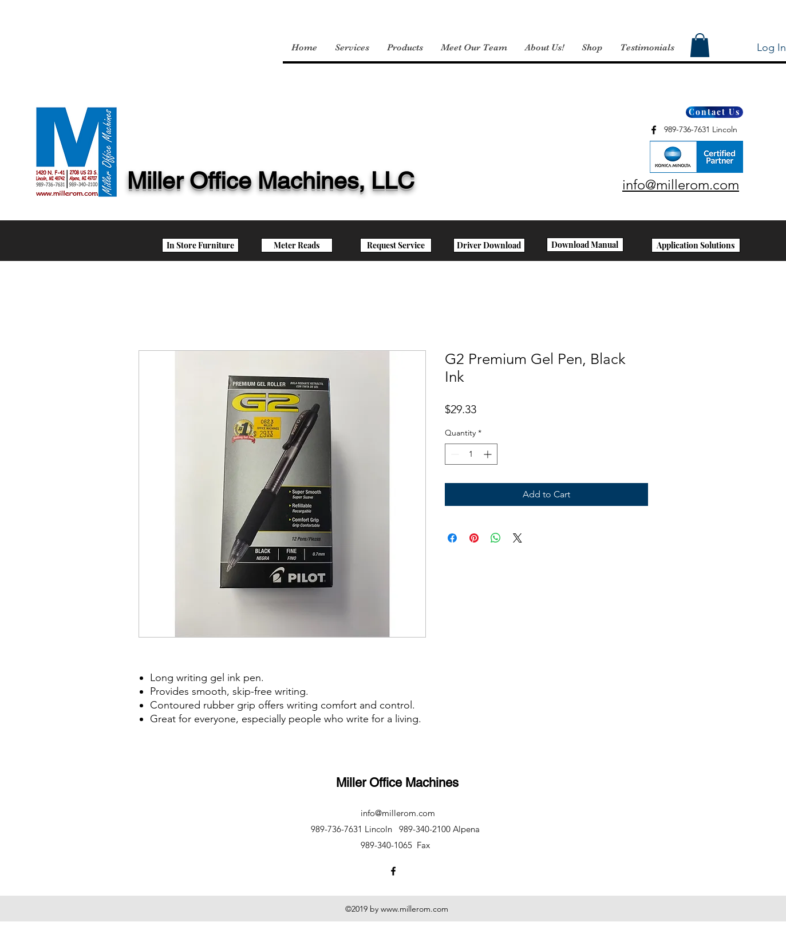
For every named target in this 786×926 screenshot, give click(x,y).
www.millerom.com (414, 909)
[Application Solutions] (695, 245)
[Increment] (488, 454)
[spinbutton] (471, 454)
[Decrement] (454, 454)
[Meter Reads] (297, 245)
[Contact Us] (714, 112)
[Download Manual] (585, 245)
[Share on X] (517, 538)
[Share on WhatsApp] (496, 538)
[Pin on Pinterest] (474, 538)
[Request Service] (396, 245)
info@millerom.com (398, 813)
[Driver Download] (489, 245)
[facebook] (653, 130)
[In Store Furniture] (200, 245)
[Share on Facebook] (452, 538)
